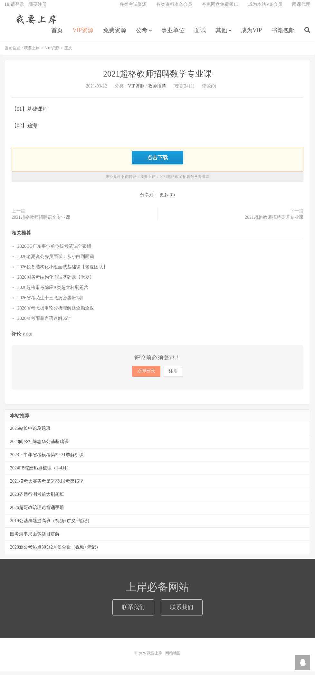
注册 (173, 375)
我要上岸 (35, 23)
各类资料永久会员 (174, 8)
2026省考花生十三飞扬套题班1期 (50, 301)
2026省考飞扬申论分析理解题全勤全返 (55, 312)
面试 (200, 34)
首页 (57, 34)
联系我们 (133, 611)
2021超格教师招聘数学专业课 (157, 78)
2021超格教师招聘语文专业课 (41, 221)
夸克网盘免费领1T (220, 8)
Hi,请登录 (14, 8)
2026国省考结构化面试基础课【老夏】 (55, 281)
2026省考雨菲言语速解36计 (44, 322)
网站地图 (173, 657)
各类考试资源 (133, 8)
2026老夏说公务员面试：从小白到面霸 (55, 260)
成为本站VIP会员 (265, 8)
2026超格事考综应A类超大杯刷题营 (52, 291)
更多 (163, 198)
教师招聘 (157, 90)
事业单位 (173, 34)
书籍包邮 (283, 34)
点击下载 (157, 161)
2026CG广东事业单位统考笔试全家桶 (54, 250)
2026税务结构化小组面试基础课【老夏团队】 (62, 270)
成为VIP (251, 34)
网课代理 (301, 8)
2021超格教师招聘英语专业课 (274, 221)
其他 (221, 34)
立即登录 (146, 375)
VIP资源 (82, 34)
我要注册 (38, 8)
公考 (142, 34)
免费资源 (114, 34)
